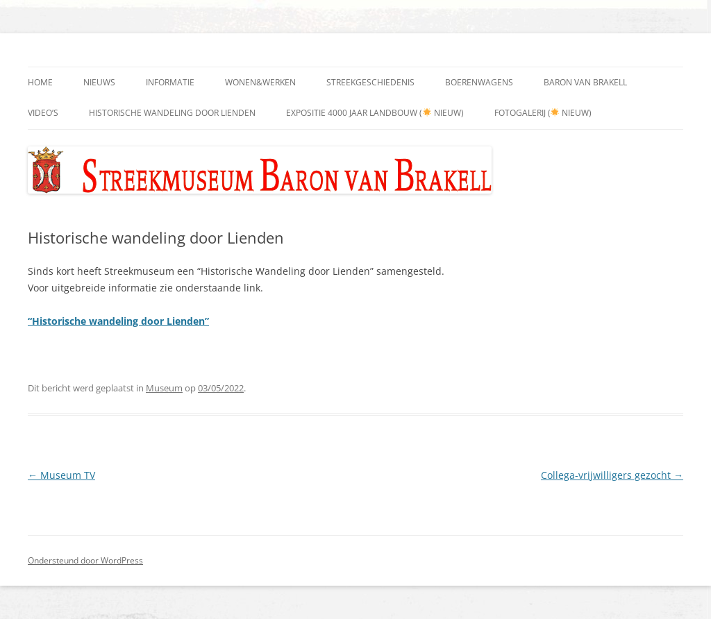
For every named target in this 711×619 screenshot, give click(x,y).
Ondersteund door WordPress (85, 560)
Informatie (170, 82)
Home (40, 82)
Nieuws (99, 82)
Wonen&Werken (260, 82)
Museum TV (61, 475)
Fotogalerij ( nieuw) (543, 113)
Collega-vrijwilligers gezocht (612, 475)
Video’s (43, 113)
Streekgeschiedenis (370, 82)
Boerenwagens (479, 82)
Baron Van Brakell (585, 82)
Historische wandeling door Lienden (172, 113)
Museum (164, 388)
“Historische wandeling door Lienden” (118, 321)
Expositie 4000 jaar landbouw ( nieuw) (375, 113)
